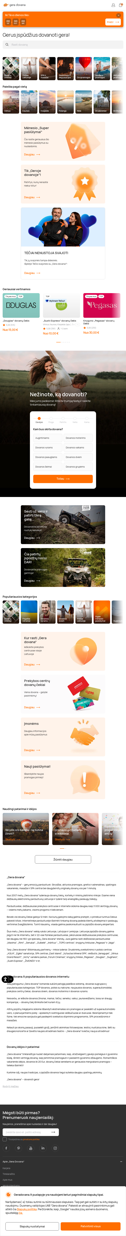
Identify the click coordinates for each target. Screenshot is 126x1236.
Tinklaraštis (9, 1173)
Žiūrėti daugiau (63, 859)
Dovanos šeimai (43, 466)
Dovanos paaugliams (46, 457)
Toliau (63, 479)
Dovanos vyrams (44, 447)
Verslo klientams (11, 1185)
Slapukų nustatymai (32, 1226)
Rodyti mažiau (11, 1086)
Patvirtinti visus (91, 1226)
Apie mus (7, 1179)
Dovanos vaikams (75, 447)
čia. (21, 1213)
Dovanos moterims (75, 437)
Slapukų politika (27, 1209)
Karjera (6, 1168)
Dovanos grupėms (75, 466)
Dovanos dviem (74, 457)
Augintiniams (42, 437)
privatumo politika (31, 1139)
